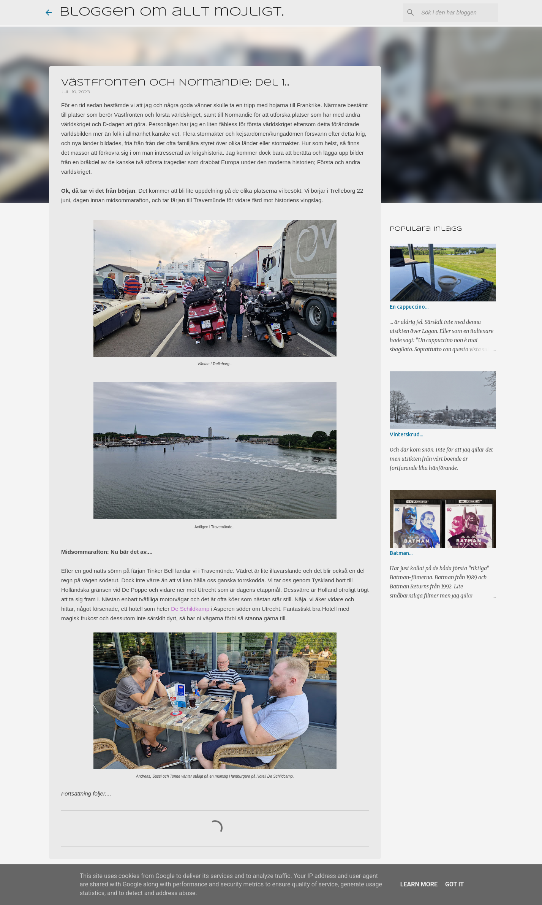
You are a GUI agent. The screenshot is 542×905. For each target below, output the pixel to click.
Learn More (419, 884)
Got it (454, 884)
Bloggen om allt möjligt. (171, 12)
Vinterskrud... (406, 434)
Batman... (401, 553)
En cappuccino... (409, 307)
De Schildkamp (190, 608)
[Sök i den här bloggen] (458, 12)
